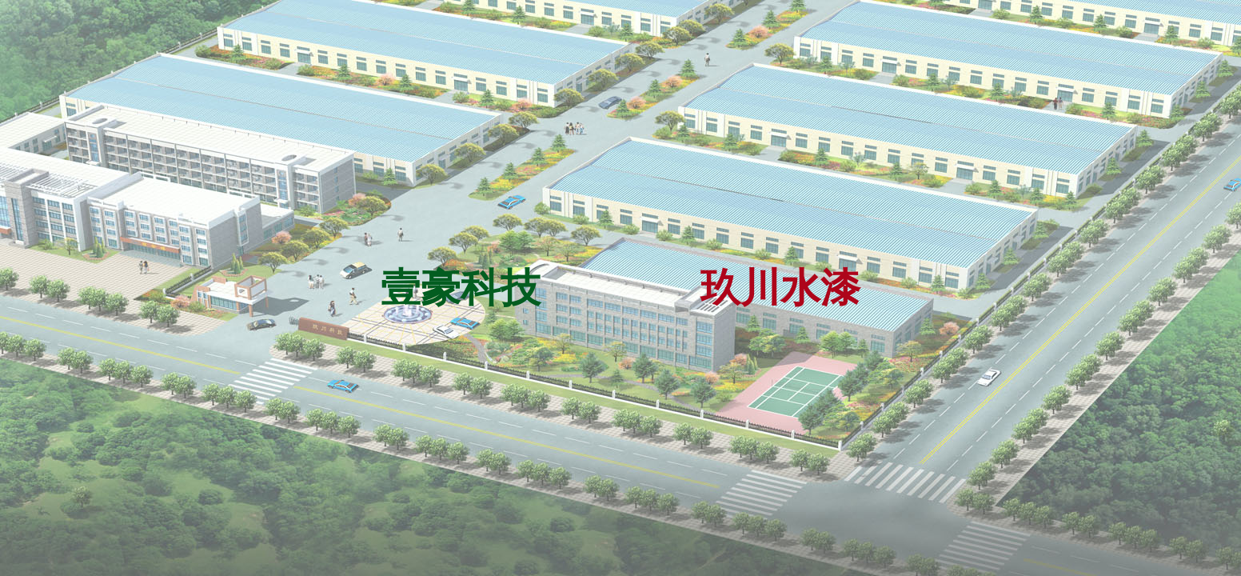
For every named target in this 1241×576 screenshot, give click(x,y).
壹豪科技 (461, 288)
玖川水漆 (780, 288)
